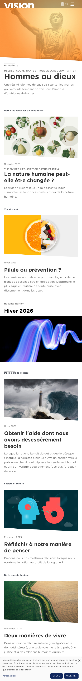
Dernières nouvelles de (23, 110)
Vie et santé (11, 209)
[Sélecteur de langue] (62, 4)
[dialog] (41, 669)
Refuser (56, 676)
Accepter (71, 676)
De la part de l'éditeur (16, 373)
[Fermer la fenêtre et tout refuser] (79, 659)
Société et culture (14, 483)
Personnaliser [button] (9, 676)
